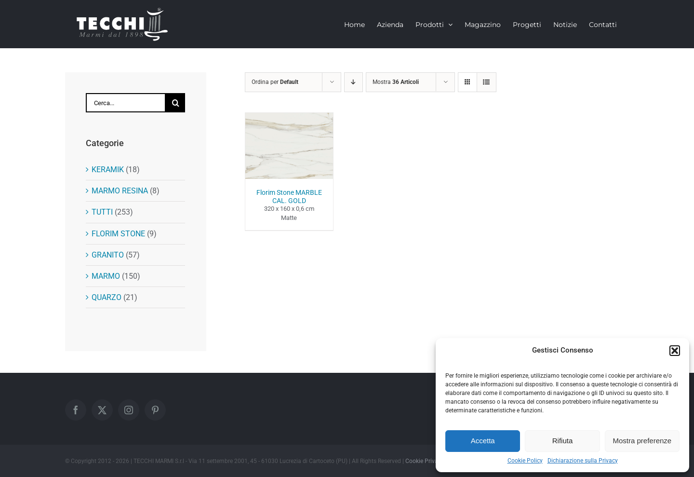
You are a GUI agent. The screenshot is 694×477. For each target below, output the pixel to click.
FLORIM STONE (118, 233)
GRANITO (108, 254)
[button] (675, 350)
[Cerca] (175, 102)
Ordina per (275, 82)
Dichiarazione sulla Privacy (582, 460)
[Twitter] (102, 410)
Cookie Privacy (424, 461)
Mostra (396, 82)
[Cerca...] (126, 102)
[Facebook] (75, 410)
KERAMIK (108, 169)
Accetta (483, 440)
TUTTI (102, 212)
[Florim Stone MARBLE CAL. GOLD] (289, 118)
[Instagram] (128, 410)
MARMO (106, 276)
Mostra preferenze (642, 440)
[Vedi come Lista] (486, 82)
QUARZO (106, 297)
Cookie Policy (525, 460)
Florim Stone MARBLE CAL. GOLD (289, 196)
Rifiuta (562, 440)
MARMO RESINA (120, 190)
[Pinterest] (155, 410)
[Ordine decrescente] (353, 82)
